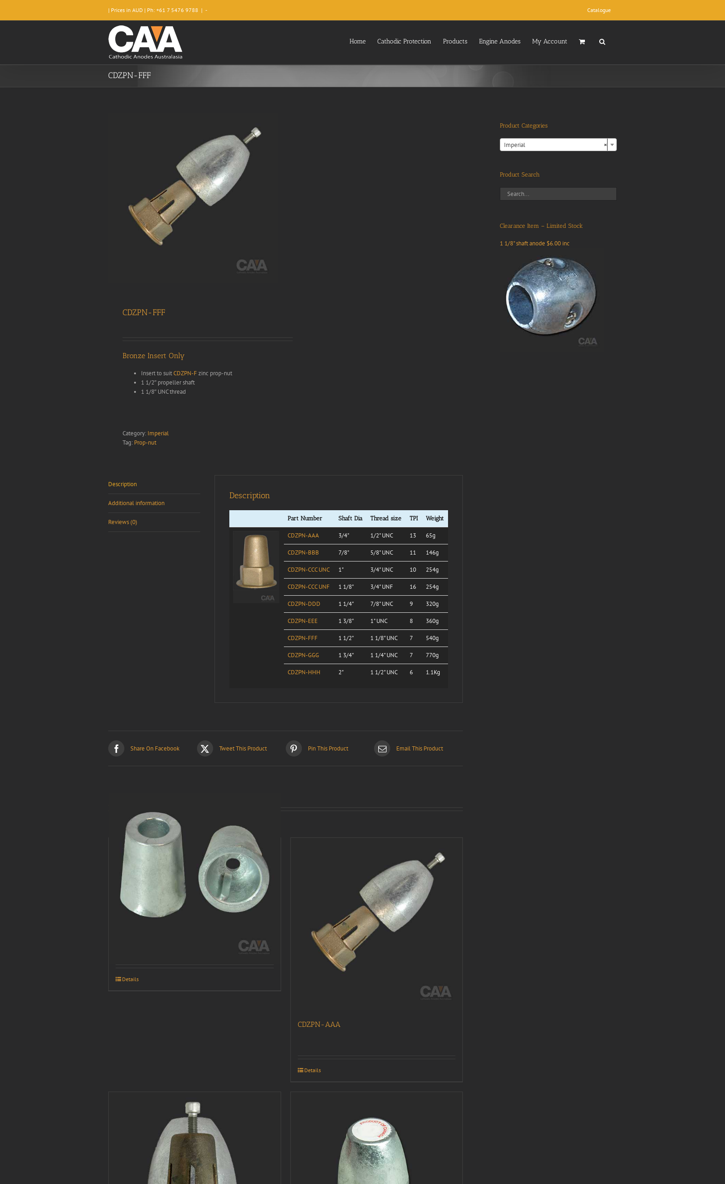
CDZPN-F (185, 373)
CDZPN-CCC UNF (309, 587)
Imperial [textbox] (555, 145)
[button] (602, 41)
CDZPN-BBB (303, 552)
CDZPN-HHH (304, 672)
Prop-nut (145, 442)
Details (130, 979)
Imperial (158, 433)
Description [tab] (122, 484)
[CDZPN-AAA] (377, 924)
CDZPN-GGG (303, 655)
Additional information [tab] (136, 503)
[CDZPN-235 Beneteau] (195, 878)
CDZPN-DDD (304, 604)
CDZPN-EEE (303, 621)
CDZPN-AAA (303, 535)
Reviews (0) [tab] (122, 522)
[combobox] (558, 144)
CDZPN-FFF (303, 638)
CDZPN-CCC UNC (309, 570)
